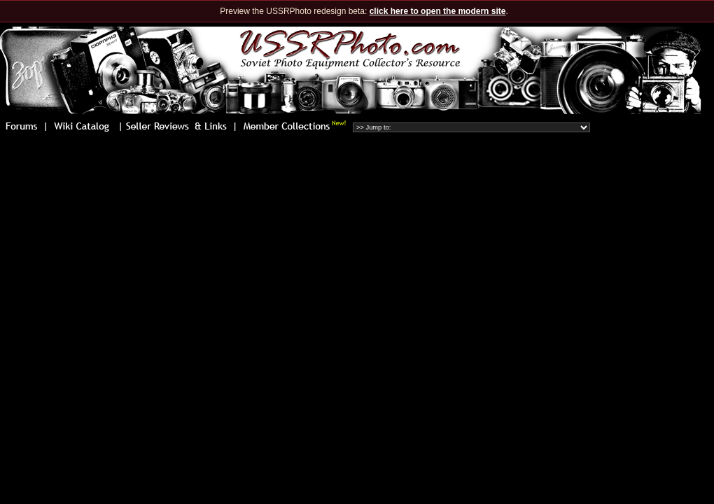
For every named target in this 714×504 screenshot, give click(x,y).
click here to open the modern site (438, 11)
